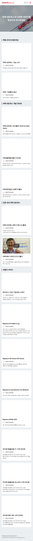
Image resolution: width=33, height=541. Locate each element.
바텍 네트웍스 (8, 2)
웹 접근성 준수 (14, 536)
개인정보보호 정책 (6, 536)
